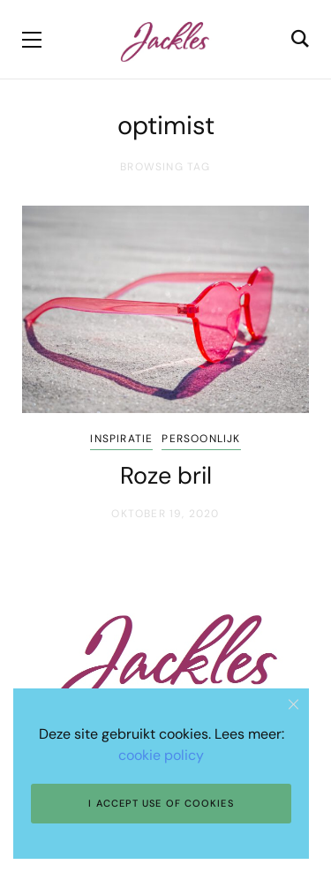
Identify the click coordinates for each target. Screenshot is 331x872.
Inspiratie (121, 439)
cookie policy (161, 755)
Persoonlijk (201, 439)
